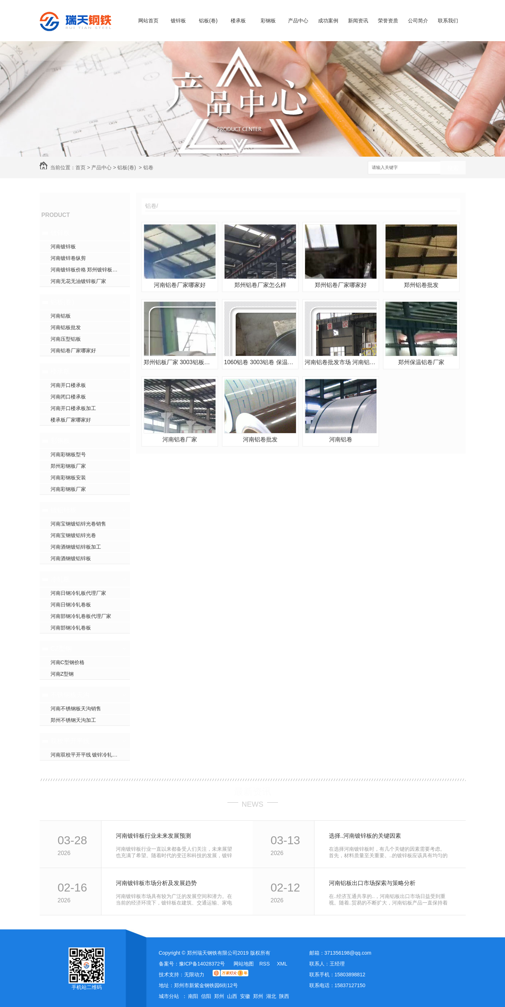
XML (282, 964)
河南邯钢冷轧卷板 (71, 628)
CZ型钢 (61, 648)
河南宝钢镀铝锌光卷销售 (78, 524)
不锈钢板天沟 (70, 694)
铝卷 (148, 167)
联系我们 (448, 20)
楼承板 (238, 20)
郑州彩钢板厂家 (68, 466)
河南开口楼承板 (68, 385)
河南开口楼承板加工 (73, 408)
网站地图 (244, 964)
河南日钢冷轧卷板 (71, 604)
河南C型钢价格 (67, 662)
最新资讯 (252, 791)
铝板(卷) (208, 20)
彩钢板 (268, 20)
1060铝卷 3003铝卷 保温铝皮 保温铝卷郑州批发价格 (260, 362)
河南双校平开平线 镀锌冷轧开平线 (89, 755)
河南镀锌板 (63, 246)
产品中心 (298, 20)
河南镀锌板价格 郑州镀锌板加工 (87, 270)
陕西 (284, 996)
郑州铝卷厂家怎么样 (260, 285)
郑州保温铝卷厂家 (421, 362)
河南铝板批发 (66, 327)
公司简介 (418, 20)
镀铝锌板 (64, 510)
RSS (265, 964)
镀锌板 (178, 20)
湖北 (271, 996)
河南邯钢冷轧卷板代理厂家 (81, 616)
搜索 (453, 168)
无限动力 (194, 974)
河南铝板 (61, 316)
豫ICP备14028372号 (202, 964)
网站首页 (148, 20)
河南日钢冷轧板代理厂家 (78, 593)
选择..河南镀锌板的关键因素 (365, 836)
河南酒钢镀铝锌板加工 (76, 547)
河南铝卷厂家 (179, 439)
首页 (80, 167)
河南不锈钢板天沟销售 (76, 708)
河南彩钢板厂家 (68, 489)
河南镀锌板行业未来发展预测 (153, 836)
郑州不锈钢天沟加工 (73, 720)
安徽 (245, 996)
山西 (232, 996)
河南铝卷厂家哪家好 (73, 350)
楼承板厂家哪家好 (71, 420)
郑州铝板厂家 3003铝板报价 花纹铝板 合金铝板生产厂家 (180, 362)
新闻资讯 (358, 20)
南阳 (193, 996)
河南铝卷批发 (260, 439)
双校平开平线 (70, 741)
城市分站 (169, 996)
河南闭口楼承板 (68, 397)
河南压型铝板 (66, 339)
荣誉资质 (388, 20)
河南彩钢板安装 (68, 477)
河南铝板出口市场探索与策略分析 (372, 883)
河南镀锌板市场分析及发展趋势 (156, 883)
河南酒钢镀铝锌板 (71, 558)
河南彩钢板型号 (68, 454)
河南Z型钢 (62, 674)
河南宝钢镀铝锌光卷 (73, 535)
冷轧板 (60, 579)
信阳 (206, 996)
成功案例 (328, 20)
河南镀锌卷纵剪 (68, 258)
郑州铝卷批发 (421, 285)
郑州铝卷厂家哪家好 (341, 285)
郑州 (219, 996)
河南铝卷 (340, 439)
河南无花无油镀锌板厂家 (78, 281)
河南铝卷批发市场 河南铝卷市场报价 (341, 362)
